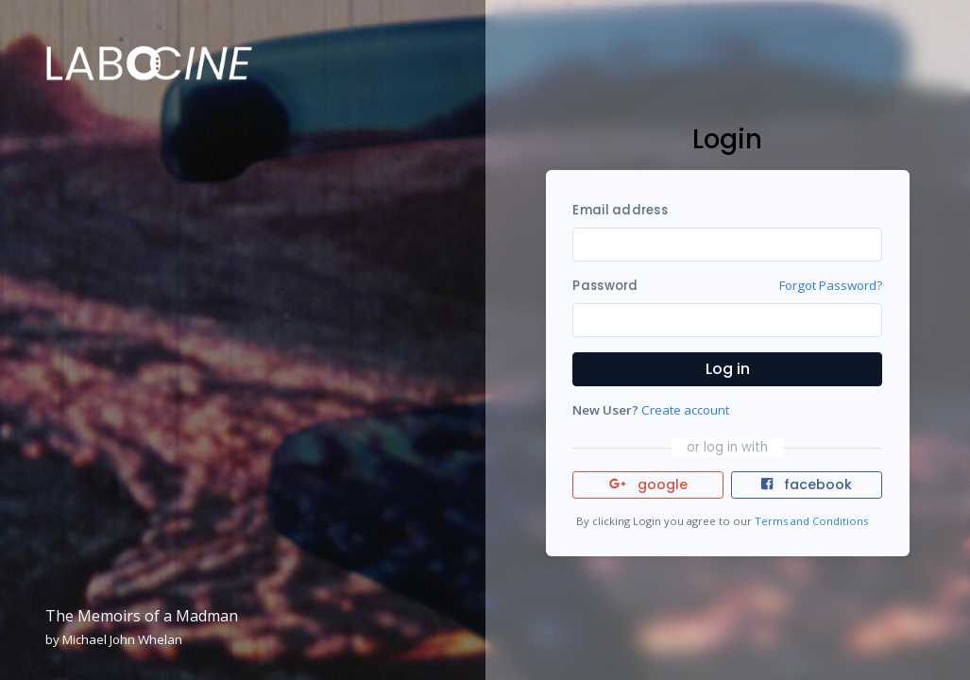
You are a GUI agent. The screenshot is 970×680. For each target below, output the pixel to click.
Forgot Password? (830, 285)
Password (605, 286)
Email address (619, 210)
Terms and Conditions (811, 521)
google (648, 484)
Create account (685, 409)
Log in (728, 369)
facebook (806, 484)
